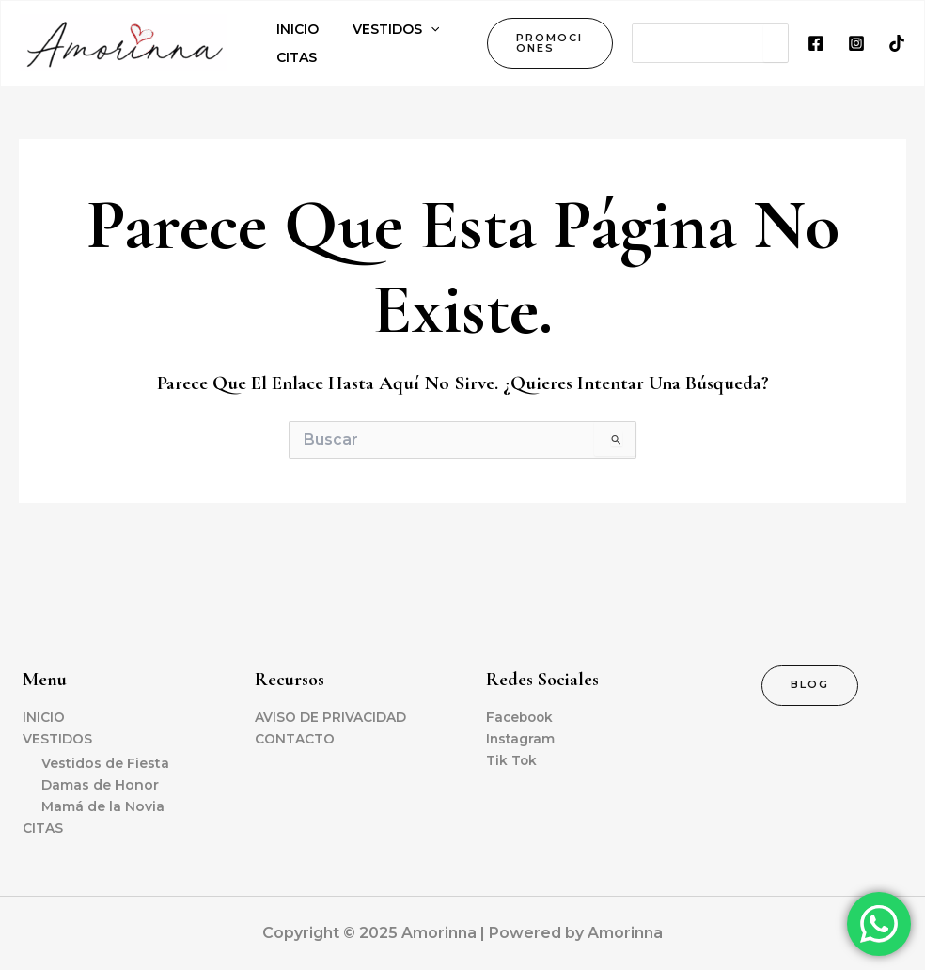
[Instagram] (856, 43)
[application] (419, 29)
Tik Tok (512, 759)
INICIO (44, 716)
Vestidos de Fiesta (105, 763)
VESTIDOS (57, 737)
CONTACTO (295, 737)
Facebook (521, 716)
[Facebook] (815, 43)
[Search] (775, 43)
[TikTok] (896, 43)
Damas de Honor (100, 784)
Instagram (521, 737)
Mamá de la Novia (103, 806)
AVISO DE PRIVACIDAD (330, 716)
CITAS (43, 828)
